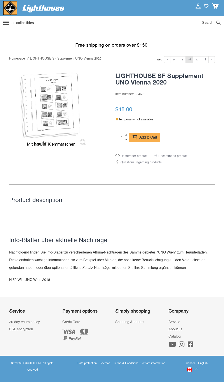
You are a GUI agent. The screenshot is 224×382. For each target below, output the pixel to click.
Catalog (174, 336)
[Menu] (18, 23)
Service (174, 322)
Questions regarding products (141, 162)
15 (181, 59)
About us (175, 329)
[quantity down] (126, 139)
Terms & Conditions (125, 363)
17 (197, 59)
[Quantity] (121, 137)
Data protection (87, 363)
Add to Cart (144, 137)
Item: (159, 59)
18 (204, 59)
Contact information (152, 363)
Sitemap (105, 363)
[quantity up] (126, 135)
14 (174, 59)
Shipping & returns (129, 322)
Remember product (131, 156)
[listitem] (50, 108)
